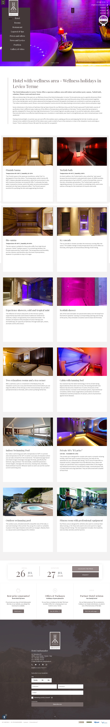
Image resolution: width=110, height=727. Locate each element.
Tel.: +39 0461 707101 (37, 658)
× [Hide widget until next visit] (6, 715)
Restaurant (16, 31)
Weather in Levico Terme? (38, 668)
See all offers (55, 611)
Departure (55, 568)
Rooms (16, 27)
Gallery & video (16, 55)
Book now (18, 611)
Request (85, 575)
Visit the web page (91, 611)
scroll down (55, 62)
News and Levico (16, 46)
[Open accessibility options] (4, 717)
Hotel (16, 22)
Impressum (25, 724)
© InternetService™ (34, 724)
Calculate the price (85, 569)
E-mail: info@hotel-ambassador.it (41, 662)
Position (16, 50)
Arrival (24, 568)
